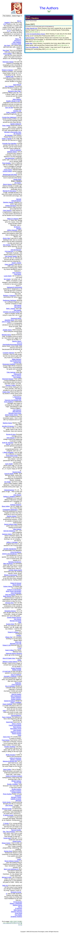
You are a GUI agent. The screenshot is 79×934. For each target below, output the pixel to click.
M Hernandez (17, 902)
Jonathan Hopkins (16, 916)
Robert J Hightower (16, 903)
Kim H (20, 907)
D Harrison (18, 908)
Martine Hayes (17, 905)
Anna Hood (18, 913)
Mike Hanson (18, 910)
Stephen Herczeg (16, 911)
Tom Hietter (18, 915)
